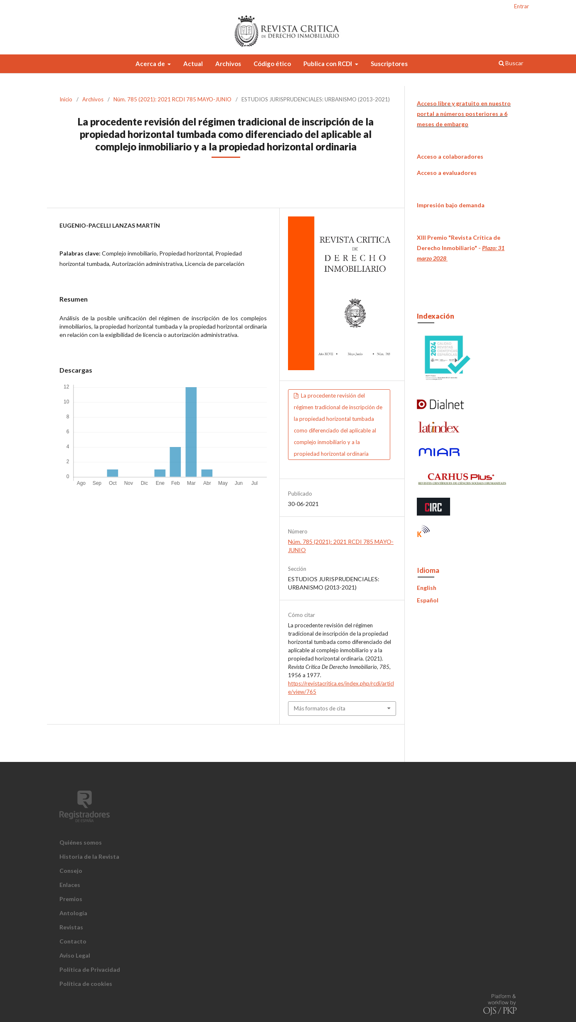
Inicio (65, 99)
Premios (70, 898)
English (426, 587)
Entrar (521, 6)
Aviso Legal (74, 955)
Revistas (71, 927)
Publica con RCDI (328, 63)
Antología (73, 912)
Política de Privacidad (89, 969)
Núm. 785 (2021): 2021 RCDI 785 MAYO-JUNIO (172, 99)
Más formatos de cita (319, 708)
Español (427, 600)
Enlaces (69, 884)
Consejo (70, 870)
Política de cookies (85, 983)
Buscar (511, 62)
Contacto (72, 941)
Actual (193, 63)
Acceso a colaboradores (450, 156)
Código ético (272, 63)
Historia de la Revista (89, 856)
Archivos (228, 63)
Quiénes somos (80, 842)
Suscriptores (389, 63)
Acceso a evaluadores (447, 172)
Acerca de (150, 63)
